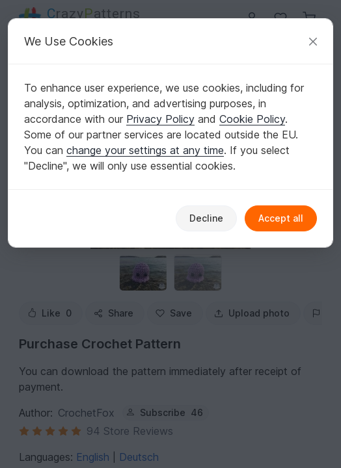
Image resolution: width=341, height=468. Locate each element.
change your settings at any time (145, 150)
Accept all (280, 218)
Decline (206, 218)
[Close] (313, 41)
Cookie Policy (252, 118)
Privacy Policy (160, 118)
